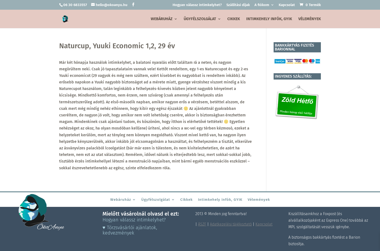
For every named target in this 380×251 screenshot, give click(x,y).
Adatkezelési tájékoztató (231, 224)
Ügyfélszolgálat (200, 19)
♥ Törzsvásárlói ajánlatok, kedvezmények (130, 230)
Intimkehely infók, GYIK (269, 19)
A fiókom (261, 5)
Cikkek (233, 19)
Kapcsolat (287, 5)
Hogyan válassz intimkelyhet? (197, 5)
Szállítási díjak (238, 5)
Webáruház (162, 19)
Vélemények (309, 19)
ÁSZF (202, 224)
